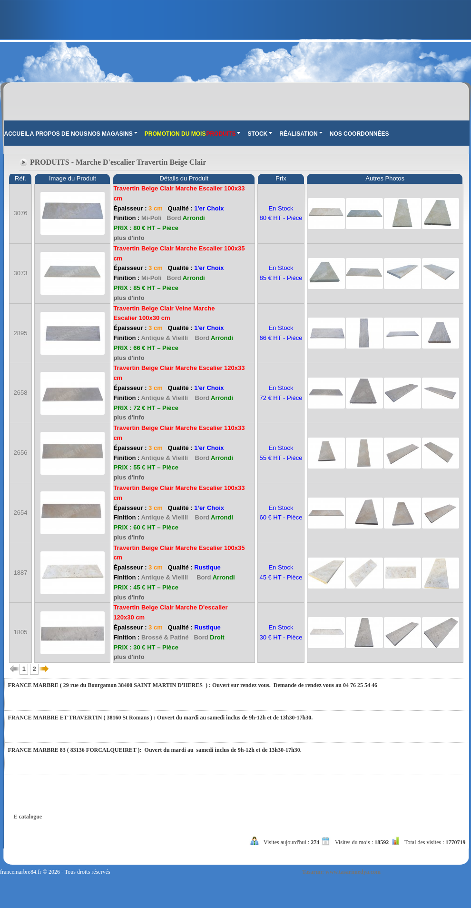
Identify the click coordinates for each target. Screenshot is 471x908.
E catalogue (28, 816)
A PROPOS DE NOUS (59, 133)
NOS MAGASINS (112, 133)
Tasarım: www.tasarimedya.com (341, 871)
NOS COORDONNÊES (359, 133)
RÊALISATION (300, 133)
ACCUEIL (16, 133)
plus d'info (128, 237)
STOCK (259, 133)
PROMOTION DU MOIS (175, 133)
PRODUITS (223, 133)
